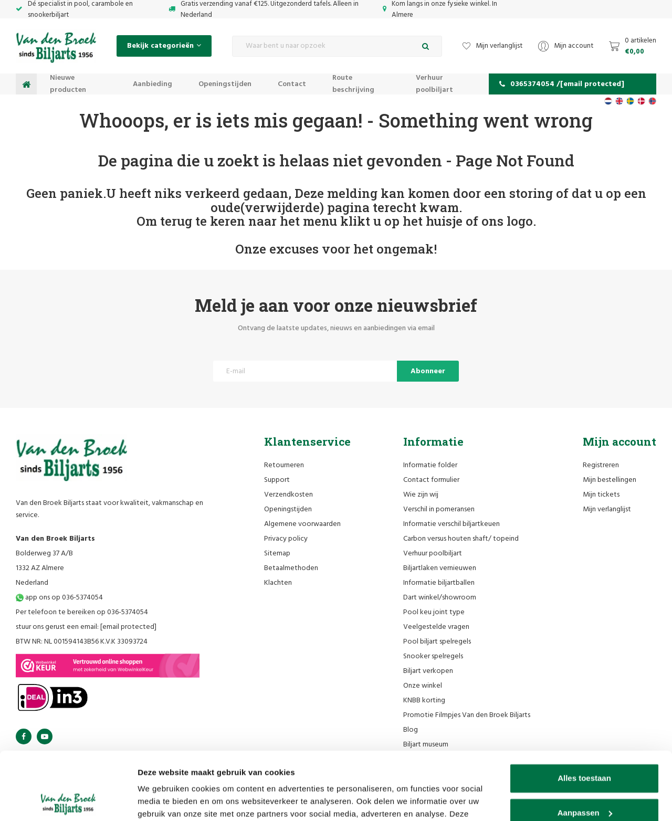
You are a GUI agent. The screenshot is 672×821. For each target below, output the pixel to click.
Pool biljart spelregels (437, 642)
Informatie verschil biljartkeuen (451, 524)
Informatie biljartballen (439, 583)
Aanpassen (585, 744)
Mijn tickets (601, 495)
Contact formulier (431, 480)
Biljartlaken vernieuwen (439, 568)
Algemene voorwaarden (302, 524)
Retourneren (284, 465)
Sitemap (277, 554)
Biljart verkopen (428, 671)
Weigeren (584, 779)
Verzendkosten (288, 495)
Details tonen (162, 800)
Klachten (278, 583)
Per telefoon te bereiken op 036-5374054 (82, 612)
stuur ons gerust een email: (86, 627)
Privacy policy (286, 539)
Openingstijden (224, 84)
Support (277, 480)
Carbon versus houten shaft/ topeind (461, 539)
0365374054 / (561, 84)
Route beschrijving (353, 83)
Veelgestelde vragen (436, 627)
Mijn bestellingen (609, 480)
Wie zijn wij (420, 495)
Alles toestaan (584, 710)
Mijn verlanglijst (607, 509)
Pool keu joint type (434, 612)
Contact (292, 84)
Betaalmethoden (291, 568)
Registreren (601, 465)
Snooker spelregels (433, 656)
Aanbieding (152, 84)
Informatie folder (430, 465)
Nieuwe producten (68, 83)
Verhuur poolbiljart (434, 83)
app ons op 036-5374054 (59, 598)
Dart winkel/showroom (439, 598)
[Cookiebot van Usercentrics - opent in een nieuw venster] (68, 800)
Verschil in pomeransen (439, 509)
